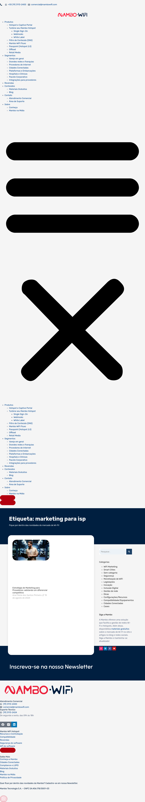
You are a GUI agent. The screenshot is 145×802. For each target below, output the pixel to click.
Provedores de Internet (20, 64)
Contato (8, 95)
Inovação (108, 585)
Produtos (9, 22)
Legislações (109, 582)
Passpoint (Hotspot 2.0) (20, 46)
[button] (72, 258)
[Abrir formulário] (3, 799)
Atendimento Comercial (20, 98)
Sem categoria (110, 573)
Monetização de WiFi (113, 579)
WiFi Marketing (110, 566)
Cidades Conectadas (18, 68)
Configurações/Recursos (115, 597)
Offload (12, 49)
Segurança (109, 576)
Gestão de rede (111, 591)
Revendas (9, 83)
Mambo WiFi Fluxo (17, 43)
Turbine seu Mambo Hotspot (22, 28)
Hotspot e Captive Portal (20, 25)
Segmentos (10, 55)
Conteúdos (10, 86)
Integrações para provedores (22, 80)
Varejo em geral (16, 58)
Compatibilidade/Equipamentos (119, 600)
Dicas (106, 594)
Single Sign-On (21, 31)
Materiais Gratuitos (18, 89)
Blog (11, 92)
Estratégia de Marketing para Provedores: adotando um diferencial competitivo (29, 590)
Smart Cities (109, 569)
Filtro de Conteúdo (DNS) (21, 40)
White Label (19, 37)
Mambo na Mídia (16, 110)
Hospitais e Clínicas (18, 74)
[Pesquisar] (129, 551)
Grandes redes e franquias (21, 61)
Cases (106, 606)
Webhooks (18, 34)
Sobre (7, 104)
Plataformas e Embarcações (22, 71)
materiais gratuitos (120, 629)
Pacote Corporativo (18, 77)
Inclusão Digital (111, 588)
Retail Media (15, 52)
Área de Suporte (16, 101)
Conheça (13, 107)
